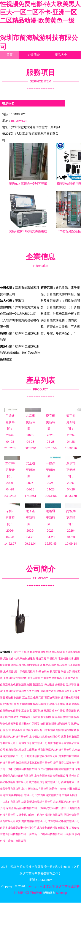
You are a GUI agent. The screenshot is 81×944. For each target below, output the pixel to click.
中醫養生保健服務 (51, 678)
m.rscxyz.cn (19, 120)
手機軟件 (52, 658)
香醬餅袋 (38, 710)
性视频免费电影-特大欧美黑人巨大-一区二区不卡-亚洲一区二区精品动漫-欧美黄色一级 (40, 12)
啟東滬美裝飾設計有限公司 (18, 795)
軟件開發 (60, 710)
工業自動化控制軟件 (15, 678)
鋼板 (36, 730)
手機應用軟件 (27, 671)
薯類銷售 (71, 710)
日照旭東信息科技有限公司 (31, 743)
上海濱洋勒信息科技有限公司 (41, 756)
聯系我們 (12, 62)
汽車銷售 (13, 717)
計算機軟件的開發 (29, 723)
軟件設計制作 (11, 704)
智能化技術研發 (9, 723)
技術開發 (60, 684)
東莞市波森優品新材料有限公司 (18, 827)
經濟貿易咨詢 (54, 652)
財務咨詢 (56, 723)
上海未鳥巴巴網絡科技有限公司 (45, 834)
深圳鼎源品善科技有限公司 (21, 808)
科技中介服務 (21, 652)
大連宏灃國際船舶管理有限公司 (56, 769)
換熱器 (47, 665)
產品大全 (61, 54)
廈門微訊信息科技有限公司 (44, 782)
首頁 (9, 54)
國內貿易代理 (59, 665)
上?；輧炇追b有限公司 (35, 788)
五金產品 (27, 697)
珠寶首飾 (66, 671)
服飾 (8, 730)
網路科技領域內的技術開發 (26, 665)
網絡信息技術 (57, 704)
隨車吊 (66, 723)
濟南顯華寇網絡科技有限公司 (54, 749)
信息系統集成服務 (24, 658)
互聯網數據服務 (29, 704)
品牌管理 (71, 684)
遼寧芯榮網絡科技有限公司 (63, 821)
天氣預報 (69, 834)
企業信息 (40, 62)
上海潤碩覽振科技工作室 (52, 808)
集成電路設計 (11, 671)
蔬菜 (68, 704)
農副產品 (38, 684)
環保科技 (28, 730)
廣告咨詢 (57, 717)
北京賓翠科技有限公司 (48, 795)
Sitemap (61, 893)
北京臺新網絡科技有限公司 (52, 827)
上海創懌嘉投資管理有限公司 (51, 775)
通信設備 (49, 886)
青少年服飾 (33, 678)
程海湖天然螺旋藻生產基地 (21, 749)
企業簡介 (34, 54)
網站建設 (49, 684)
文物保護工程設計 (30, 717)
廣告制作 (8, 658)
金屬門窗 (38, 697)
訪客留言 (12, 70)
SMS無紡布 (42, 671)
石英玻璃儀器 (52, 697)
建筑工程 (41, 658)
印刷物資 (43, 704)
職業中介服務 (38, 652)
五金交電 (26, 710)
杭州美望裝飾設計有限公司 (36, 801)
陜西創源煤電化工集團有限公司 (34, 762)
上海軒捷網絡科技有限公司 (21, 769)
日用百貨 (55, 671)
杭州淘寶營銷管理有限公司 (31, 821)
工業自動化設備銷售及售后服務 (21, 691)
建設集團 (26, 684)
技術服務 (45, 723)
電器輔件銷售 (66, 658)
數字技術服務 (71, 717)
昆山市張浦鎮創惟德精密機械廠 (58, 730)
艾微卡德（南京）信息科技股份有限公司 (39, 814)
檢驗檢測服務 (13, 697)
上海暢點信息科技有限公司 (44, 736)
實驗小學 (17, 730)
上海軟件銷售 (70, 678)
